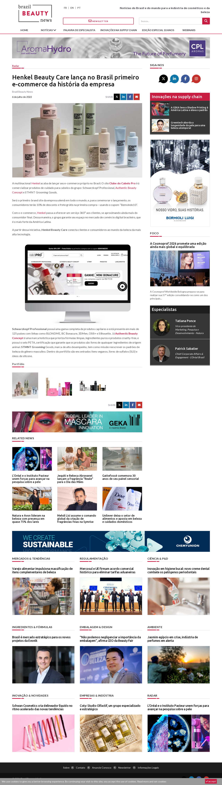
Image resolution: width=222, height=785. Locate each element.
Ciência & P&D (157, 558)
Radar (15, 65)
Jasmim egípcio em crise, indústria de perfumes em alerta (172, 638)
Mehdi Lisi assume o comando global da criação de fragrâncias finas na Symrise (76, 518)
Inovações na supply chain (118, 30)
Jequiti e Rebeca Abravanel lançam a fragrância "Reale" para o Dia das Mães (75, 478)
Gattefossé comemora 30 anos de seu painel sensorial (120, 477)
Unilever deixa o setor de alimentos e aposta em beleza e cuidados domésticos (122, 518)
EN (72, 7)
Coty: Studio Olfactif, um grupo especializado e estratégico (110, 707)
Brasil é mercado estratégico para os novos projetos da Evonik (41, 638)
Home (24, 30)
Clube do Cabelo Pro (122, 183)
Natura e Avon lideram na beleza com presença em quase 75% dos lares (28, 518)
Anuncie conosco (101, 767)
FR (65, 7)
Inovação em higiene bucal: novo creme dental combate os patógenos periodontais (178, 570)
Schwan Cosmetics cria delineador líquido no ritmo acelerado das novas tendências (42, 707)
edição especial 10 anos (158, 30)
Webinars (188, 30)
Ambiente (154, 627)
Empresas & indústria (97, 695)
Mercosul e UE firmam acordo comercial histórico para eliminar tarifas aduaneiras (107, 570)
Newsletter (98, 21)
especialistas (164, 309)
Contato (80, 767)
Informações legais (148, 767)
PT (79, 7)
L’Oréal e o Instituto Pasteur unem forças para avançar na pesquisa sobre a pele (30, 478)
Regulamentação (94, 558)
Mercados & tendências (31, 558)
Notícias (47, 30)
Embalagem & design (96, 627)
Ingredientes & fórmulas (32, 627)
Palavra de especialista (79, 30)
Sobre (66, 767)
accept (211, 781)
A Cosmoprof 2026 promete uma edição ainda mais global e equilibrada (178, 245)
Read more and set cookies (151, 781)
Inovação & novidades (30, 695)
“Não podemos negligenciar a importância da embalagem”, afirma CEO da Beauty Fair (110, 638)
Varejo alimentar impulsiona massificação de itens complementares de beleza (42, 570)
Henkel (35, 183)
